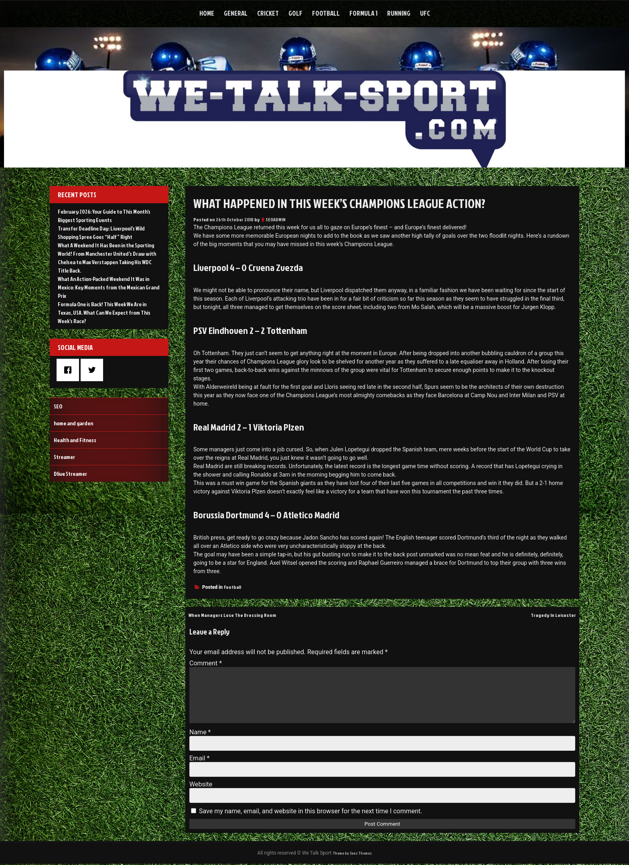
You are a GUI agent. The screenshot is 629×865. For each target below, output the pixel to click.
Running (398, 13)
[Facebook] (70, 370)
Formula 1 (363, 13)
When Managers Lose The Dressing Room (241, 614)
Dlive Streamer (70, 473)
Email (199, 758)
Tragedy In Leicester (549, 614)
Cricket (268, 13)
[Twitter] (94, 370)
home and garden (73, 423)
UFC (425, 13)
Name (200, 732)
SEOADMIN (276, 219)
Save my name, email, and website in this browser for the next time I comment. (310, 811)
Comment (205, 663)
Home (206, 13)
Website (200, 784)
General (236, 13)
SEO (58, 406)
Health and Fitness (75, 440)
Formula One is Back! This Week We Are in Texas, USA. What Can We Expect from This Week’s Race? (104, 312)
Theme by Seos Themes (352, 853)
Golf (295, 13)
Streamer (64, 457)
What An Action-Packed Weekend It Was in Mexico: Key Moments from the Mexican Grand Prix (109, 287)
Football (326, 13)
